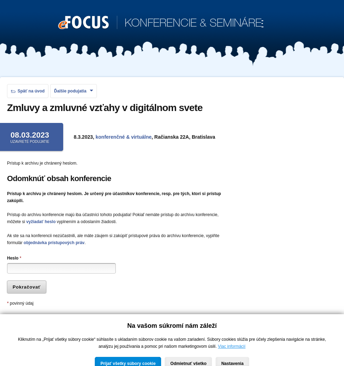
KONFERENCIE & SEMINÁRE (161, 23)
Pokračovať (27, 287)
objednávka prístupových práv (54, 242)
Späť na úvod (28, 91)
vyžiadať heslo (41, 221)
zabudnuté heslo (108, 320)
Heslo (14, 258)
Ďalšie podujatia (73, 91)
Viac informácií (231, 357)
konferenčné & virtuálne (123, 137)
